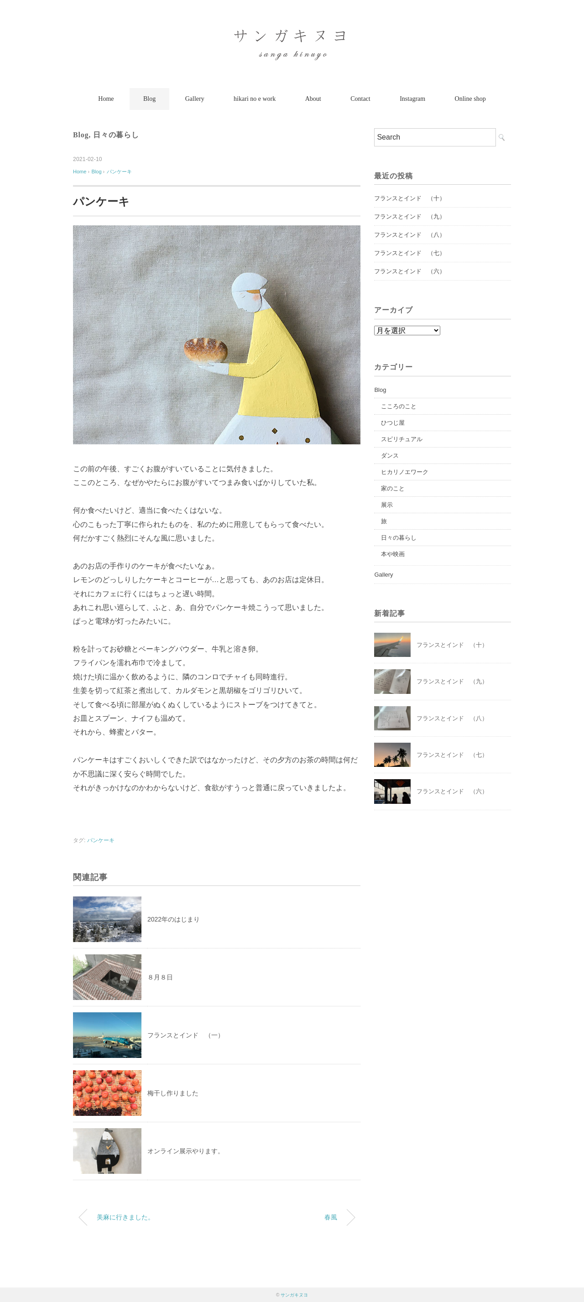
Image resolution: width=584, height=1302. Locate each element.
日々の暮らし (116, 135)
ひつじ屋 (393, 422)
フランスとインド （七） (409, 253)
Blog (149, 98)
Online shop (470, 98)
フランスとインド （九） (409, 216)
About (313, 98)
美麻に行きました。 (125, 1217)
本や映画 (393, 554)
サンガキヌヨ (294, 1294)
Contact (360, 98)
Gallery (194, 98)
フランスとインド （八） (409, 234)
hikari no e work (255, 98)
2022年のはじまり (173, 919)
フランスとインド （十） (409, 198)
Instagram (412, 98)
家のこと (393, 488)
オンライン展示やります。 (185, 1151)
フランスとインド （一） (185, 1035)
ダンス (390, 455)
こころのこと (399, 406)
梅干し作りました (172, 1093)
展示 (387, 504)
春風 (330, 1217)
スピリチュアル (401, 439)
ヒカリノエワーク (404, 472)
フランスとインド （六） (409, 271)
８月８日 (160, 977)
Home (106, 98)
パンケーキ (119, 171)
